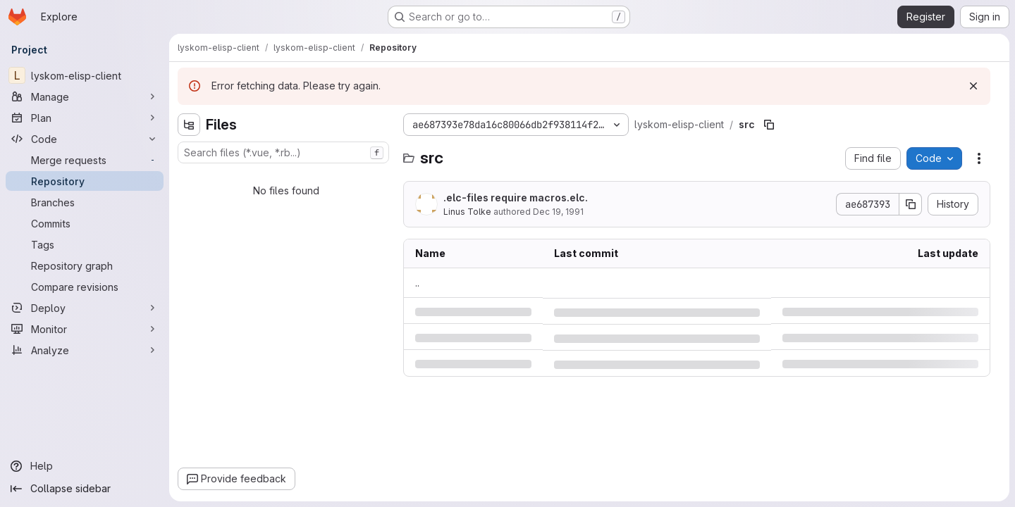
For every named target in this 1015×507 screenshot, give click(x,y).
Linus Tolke (467, 211)
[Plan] (85, 117)
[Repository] (85, 181)
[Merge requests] (85, 160)
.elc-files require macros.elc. (515, 198)
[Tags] (85, 244)
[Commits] (85, 223)
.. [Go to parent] (417, 283)
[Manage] (85, 96)
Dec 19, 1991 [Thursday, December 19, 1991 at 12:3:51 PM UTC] (558, 211)
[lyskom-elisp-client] (85, 75)
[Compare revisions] (85, 286)
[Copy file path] (769, 124)
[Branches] (85, 202)
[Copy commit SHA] (910, 204)
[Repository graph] (85, 265)
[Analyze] (85, 350)
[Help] (85, 466)
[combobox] (283, 152)
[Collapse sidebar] (85, 489)
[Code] (85, 139)
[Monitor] (85, 329)
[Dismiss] (973, 85)
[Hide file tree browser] (189, 124)
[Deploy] (85, 308)
